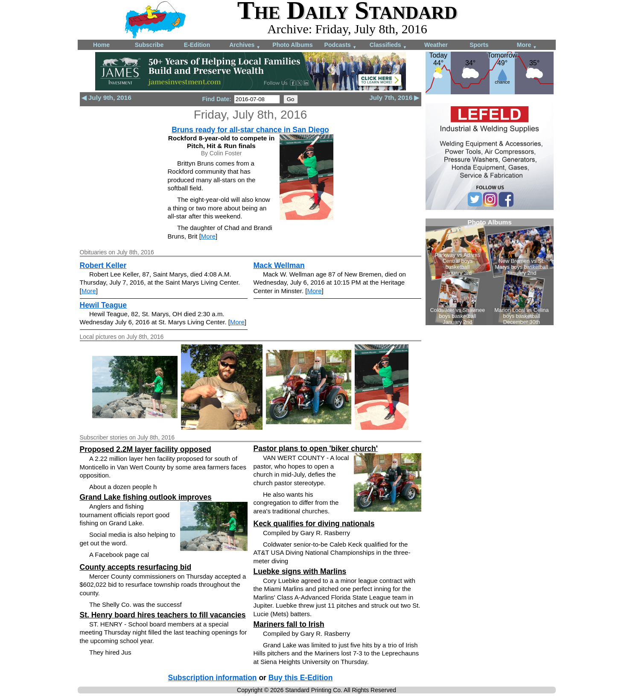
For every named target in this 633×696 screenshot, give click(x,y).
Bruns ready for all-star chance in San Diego (250, 129)
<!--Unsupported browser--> (490, 271)
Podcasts (340, 45)
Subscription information (212, 677)
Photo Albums (292, 44)
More (527, 45)
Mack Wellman (279, 265)
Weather (436, 44)
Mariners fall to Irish (289, 624)
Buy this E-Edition (300, 677)
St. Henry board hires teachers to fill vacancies (163, 615)
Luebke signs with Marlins (300, 571)
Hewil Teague (103, 305)
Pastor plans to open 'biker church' (316, 448)
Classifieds (388, 45)
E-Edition (197, 44)
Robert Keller (103, 265)
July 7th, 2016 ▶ (394, 97)
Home (101, 44)
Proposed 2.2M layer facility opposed (145, 449)
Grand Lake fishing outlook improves (146, 497)
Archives (244, 45)
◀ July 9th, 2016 (106, 97)
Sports (479, 44)
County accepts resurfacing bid (136, 567)
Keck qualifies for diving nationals (314, 523)
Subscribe (149, 44)
